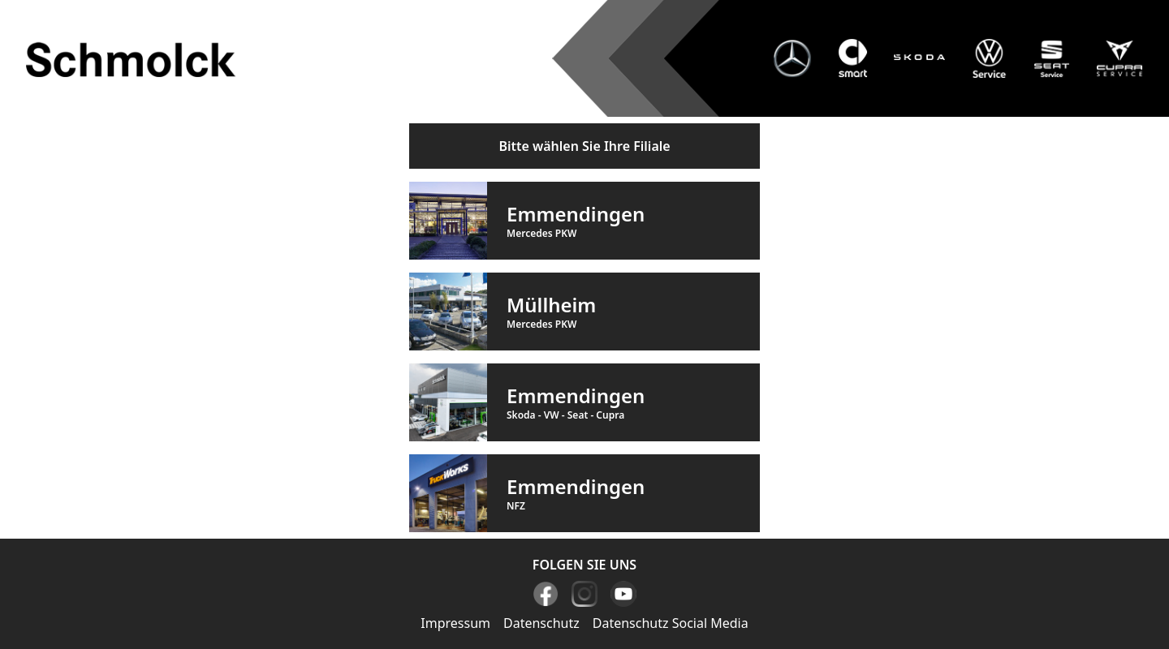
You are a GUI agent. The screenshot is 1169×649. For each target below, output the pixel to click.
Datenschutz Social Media (670, 623)
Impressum (455, 623)
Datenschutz (541, 623)
